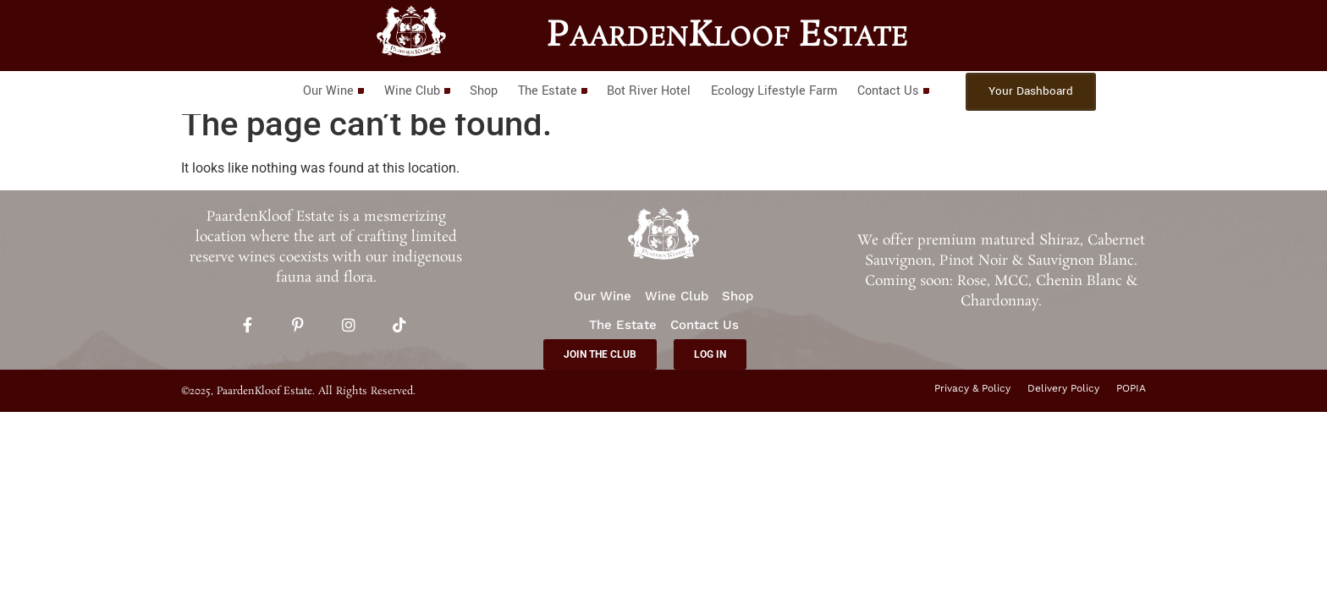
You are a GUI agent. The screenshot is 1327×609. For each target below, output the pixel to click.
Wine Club (417, 91)
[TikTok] (399, 326)
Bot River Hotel (649, 91)
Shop (484, 91)
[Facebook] (247, 326)
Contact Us (892, 91)
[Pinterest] (298, 326)
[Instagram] (349, 326)
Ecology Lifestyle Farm (773, 91)
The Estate (552, 91)
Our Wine (335, 91)
